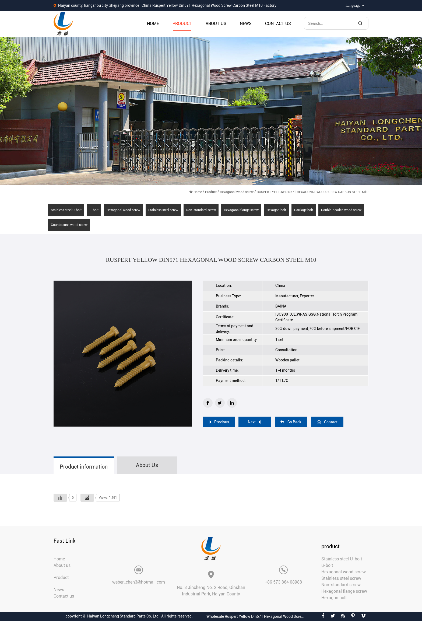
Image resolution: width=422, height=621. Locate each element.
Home (153, 23)
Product (182, 23)
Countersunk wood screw (69, 225)
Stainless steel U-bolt (66, 210)
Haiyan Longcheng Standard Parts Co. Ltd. (123, 616)
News (246, 23)
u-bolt (94, 210)
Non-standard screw (201, 210)
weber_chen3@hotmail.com (138, 582)
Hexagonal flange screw (241, 210)
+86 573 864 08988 (283, 582)
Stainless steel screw (163, 210)
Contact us (278, 23)
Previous (219, 422)
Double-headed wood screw (341, 210)
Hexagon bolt (276, 210)
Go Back (290, 422)
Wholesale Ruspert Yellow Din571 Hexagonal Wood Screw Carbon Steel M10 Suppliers (256, 616)
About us (216, 23)
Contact (327, 422)
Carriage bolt (303, 210)
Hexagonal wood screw (237, 192)
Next (254, 422)
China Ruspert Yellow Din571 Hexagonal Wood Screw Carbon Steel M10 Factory (209, 5)
